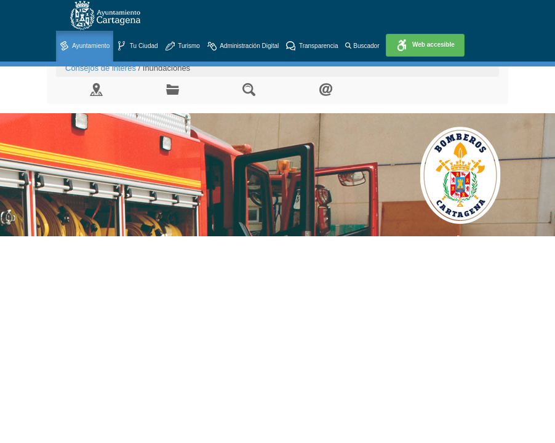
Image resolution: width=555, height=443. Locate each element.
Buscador (362, 45)
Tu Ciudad (137, 46)
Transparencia (312, 46)
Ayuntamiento (85, 46)
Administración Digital (243, 46)
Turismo (183, 46)
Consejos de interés (100, 68)
